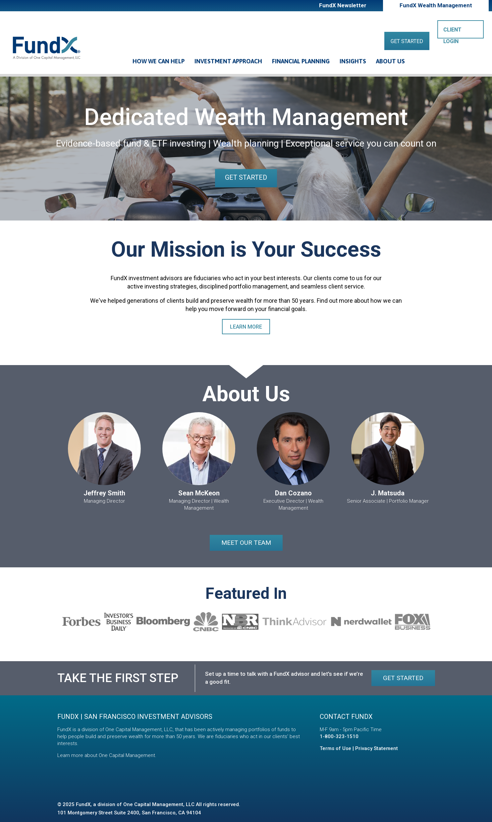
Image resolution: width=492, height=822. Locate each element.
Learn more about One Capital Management (106, 755)
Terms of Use (335, 748)
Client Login (452, 32)
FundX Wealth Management (436, 5)
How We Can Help (159, 61)
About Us (390, 61)
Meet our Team (246, 542)
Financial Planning (301, 61)
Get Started (407, 41)
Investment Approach (228, 61)
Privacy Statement (376, 748)
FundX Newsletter (342, 5)
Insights (353, 61)
